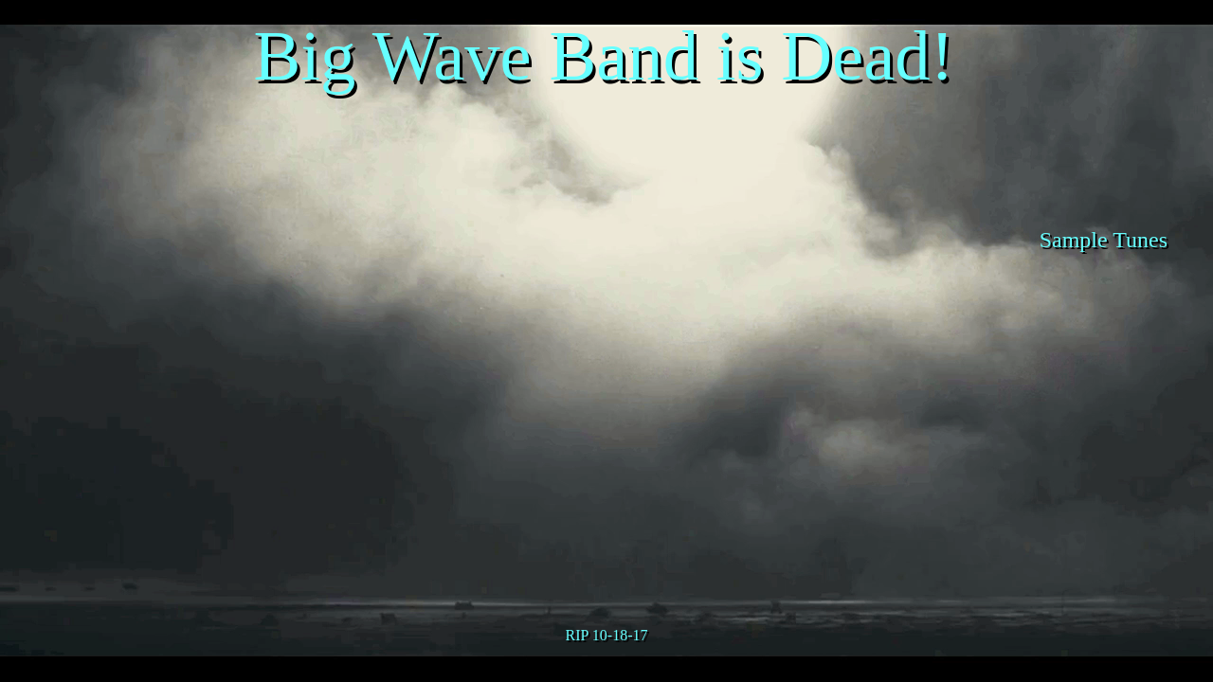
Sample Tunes (1104, 239)
